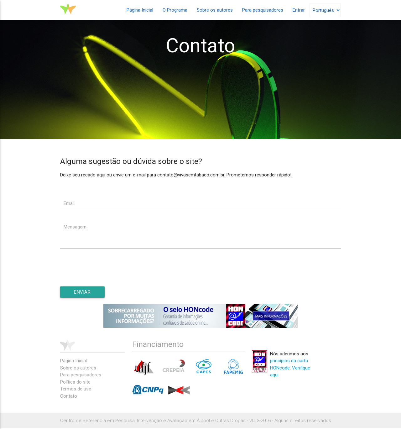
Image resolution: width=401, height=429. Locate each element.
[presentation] (107, 274)
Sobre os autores (215, 10)
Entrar (299, 10)
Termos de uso (75, 389)
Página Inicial (140, 10)
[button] (82, 292)
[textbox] (200, 203)
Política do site (75, 382)
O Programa (175, 10)
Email (69, 203)
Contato (68, 397)
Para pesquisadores (262, 10)
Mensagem (75, 227)
